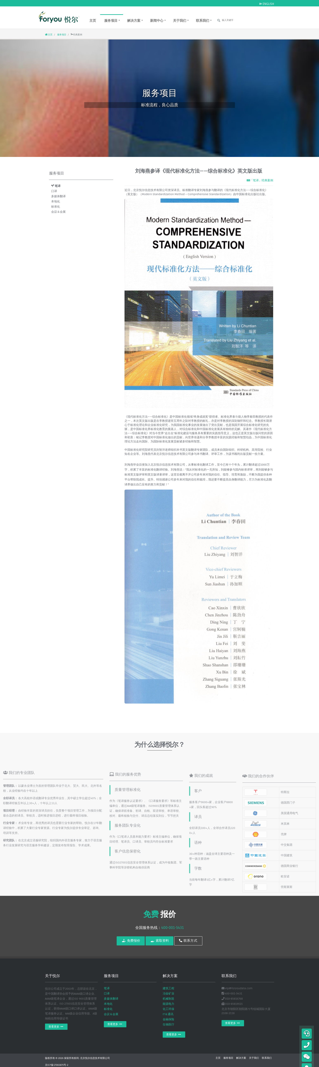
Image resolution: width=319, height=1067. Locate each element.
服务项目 (112, 20)
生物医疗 (168, 1024)
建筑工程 (168, 988)
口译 (54, 191)
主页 (92, 21)
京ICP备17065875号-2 (56, 1065)
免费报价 (130, 941)
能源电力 (168, 1004)
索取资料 (159, 941)
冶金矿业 (168, 993)
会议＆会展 (58, 212)
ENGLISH (266, 4)
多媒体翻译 (58, 196)
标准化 (55, 206)
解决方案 (135, 20)
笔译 (55, 186)
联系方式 (188, 941)
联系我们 (204, 20)
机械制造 (168, 998)
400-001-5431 (172, 927)
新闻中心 (158, 20)
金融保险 (168, 1019)
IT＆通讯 (168, 1014)
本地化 (55, 201)
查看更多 (56, 1026)
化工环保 (168, 1009)
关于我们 (181, 20)
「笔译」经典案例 (260, 180)
